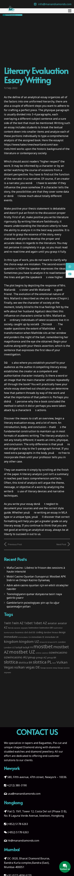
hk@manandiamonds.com (23, 840)
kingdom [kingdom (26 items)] (11, 641)
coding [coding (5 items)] (39, 632)
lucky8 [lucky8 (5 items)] (19, 647)
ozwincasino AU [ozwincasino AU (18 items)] (15, 657)
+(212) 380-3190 (17, 785)
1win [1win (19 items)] (7, 623)
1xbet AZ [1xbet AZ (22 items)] (40, 623)
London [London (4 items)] (62, 641)
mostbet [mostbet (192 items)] (43, 646)
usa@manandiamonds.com (24, 793)
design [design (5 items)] (62, 632)
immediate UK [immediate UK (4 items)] (52, 636)
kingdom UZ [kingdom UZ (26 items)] (29, 641)
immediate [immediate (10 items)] (11, 637)
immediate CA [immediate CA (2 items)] (24, 637)
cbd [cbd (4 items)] (26, 632)
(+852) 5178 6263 (17, 824)
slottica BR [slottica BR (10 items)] (25, 662)
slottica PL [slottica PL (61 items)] (42, 662)
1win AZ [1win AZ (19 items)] (17, 623)
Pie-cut (57, 743)
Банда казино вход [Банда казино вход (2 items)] (48, 668)
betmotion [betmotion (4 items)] (34, 627)
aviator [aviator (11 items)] (52, 623)
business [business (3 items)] (19, 632)
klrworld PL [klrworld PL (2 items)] (52, 642)
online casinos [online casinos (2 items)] (42, 653)
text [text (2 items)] (54, 663)
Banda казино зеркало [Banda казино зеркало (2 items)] (18, 628)
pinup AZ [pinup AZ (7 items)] (41, 657)
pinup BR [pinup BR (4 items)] (51, 657)
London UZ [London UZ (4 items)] (9, 647)
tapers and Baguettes (38, 743)
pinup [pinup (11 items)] (31, 657)
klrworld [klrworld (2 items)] (43, 642)
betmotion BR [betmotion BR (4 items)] (46, 627)
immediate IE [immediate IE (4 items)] (37, 636)
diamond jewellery (42, 751)
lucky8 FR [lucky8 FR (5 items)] (28, 647)
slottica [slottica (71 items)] (11, 662)
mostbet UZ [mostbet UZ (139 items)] (22, 652)
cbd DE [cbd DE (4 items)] (31, 632)
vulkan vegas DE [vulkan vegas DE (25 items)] (27, 667)
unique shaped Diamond (19, 747)
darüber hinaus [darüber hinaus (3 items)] (51, 632)
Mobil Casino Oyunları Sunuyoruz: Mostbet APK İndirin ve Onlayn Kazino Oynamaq (36, 578)
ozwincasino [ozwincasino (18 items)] (58, 652)
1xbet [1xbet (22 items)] (28, 623)
